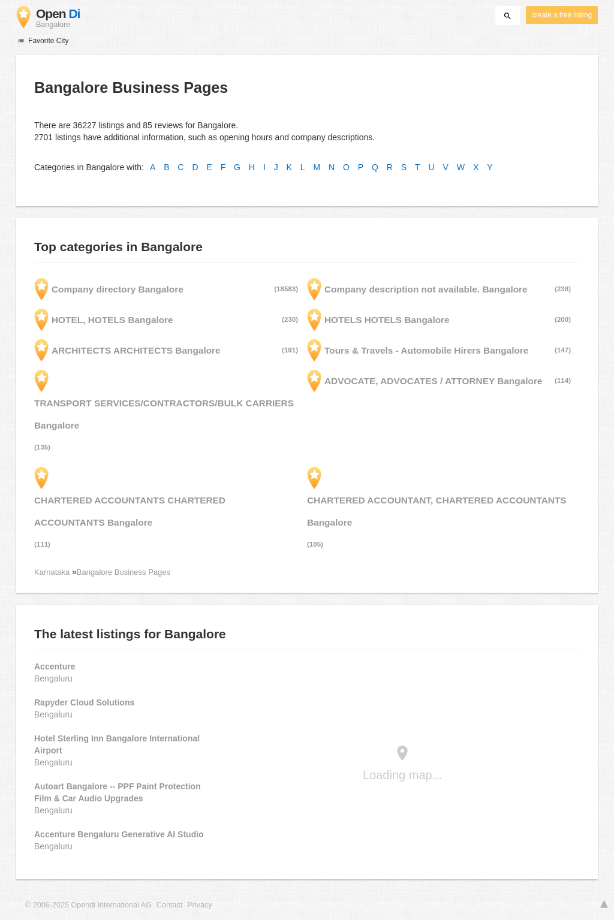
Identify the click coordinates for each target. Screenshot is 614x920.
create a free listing (562, 15)
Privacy (199, 905)
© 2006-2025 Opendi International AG (88, 905)
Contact (169, 905)
